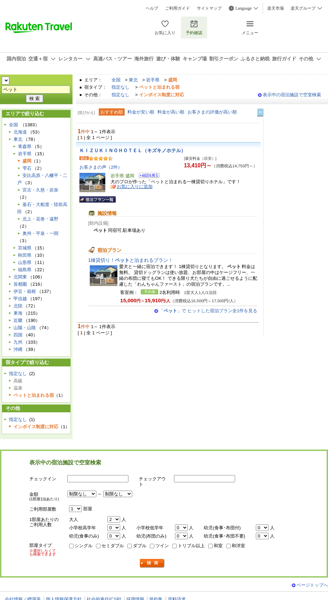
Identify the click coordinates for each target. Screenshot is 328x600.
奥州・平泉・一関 (40, 233)
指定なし (120, 87)
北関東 (20, 276)
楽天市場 (275, 8)
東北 (133, 79)
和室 (218, 545)
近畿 (17, 320)
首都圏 (20, 284)
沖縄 (17, 349)
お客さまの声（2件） (100, 167)
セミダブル (113, 545)
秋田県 (24, 255)
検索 (152, 563)
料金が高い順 (170, 112)
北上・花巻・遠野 (40, 219)
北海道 (20, 132)
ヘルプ (152, 8)
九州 (17, 342)
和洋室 (238, 545)
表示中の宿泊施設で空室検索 (292, 94)
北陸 (17, 305)
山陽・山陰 (24, 327)
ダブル (139, 545)
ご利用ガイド (177, 8)
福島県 (24, 269)
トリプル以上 (191, 545)
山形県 (24, 262)
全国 (116, 79)
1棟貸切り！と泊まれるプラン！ (130, 260)
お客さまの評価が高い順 (212, 112)
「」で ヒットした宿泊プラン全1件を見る (208, 310)
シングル (84, 545)
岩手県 (153, 79)
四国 (17, 334)
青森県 (24, 146)
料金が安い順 (140, 112)
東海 (17, 313)
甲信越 (20, 298)
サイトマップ (209, 8)
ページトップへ (312, 585)
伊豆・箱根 (24, 291)
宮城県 (24, 247)
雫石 (26, 168)
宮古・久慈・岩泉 (40, 190)
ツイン (162, 545)
